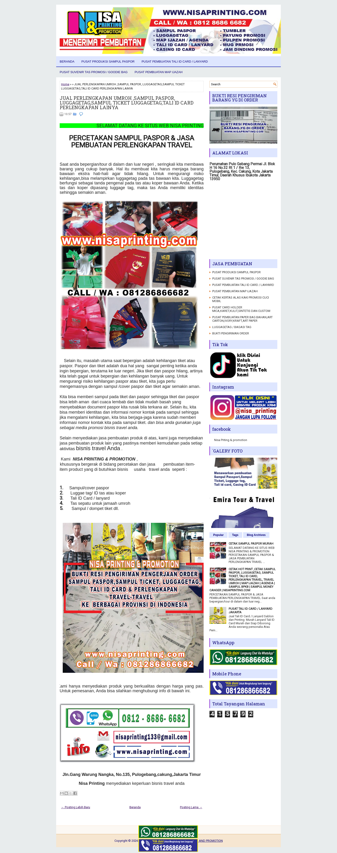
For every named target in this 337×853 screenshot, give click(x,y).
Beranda (67, 61)
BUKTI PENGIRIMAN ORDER (230, 333)
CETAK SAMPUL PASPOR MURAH (251, 543)
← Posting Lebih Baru (75, 807)
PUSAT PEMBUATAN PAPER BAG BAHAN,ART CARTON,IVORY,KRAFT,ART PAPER (242, 318)
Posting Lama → (191, 807)
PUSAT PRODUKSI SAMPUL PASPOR (108, 61)
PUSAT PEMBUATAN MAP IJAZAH (159, 72)
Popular (218, 535)
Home (65, 84)
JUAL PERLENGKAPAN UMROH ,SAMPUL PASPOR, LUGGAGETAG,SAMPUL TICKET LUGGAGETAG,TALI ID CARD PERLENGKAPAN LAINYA (127, 103)
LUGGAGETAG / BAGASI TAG (231, 327)
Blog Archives (256, 535)
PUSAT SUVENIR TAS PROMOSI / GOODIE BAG (94, 72)
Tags (235, 535)
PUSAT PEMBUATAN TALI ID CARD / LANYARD (175, 61)
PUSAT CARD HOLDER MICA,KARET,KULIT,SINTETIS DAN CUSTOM (241, 309)
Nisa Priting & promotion (230, 440)
